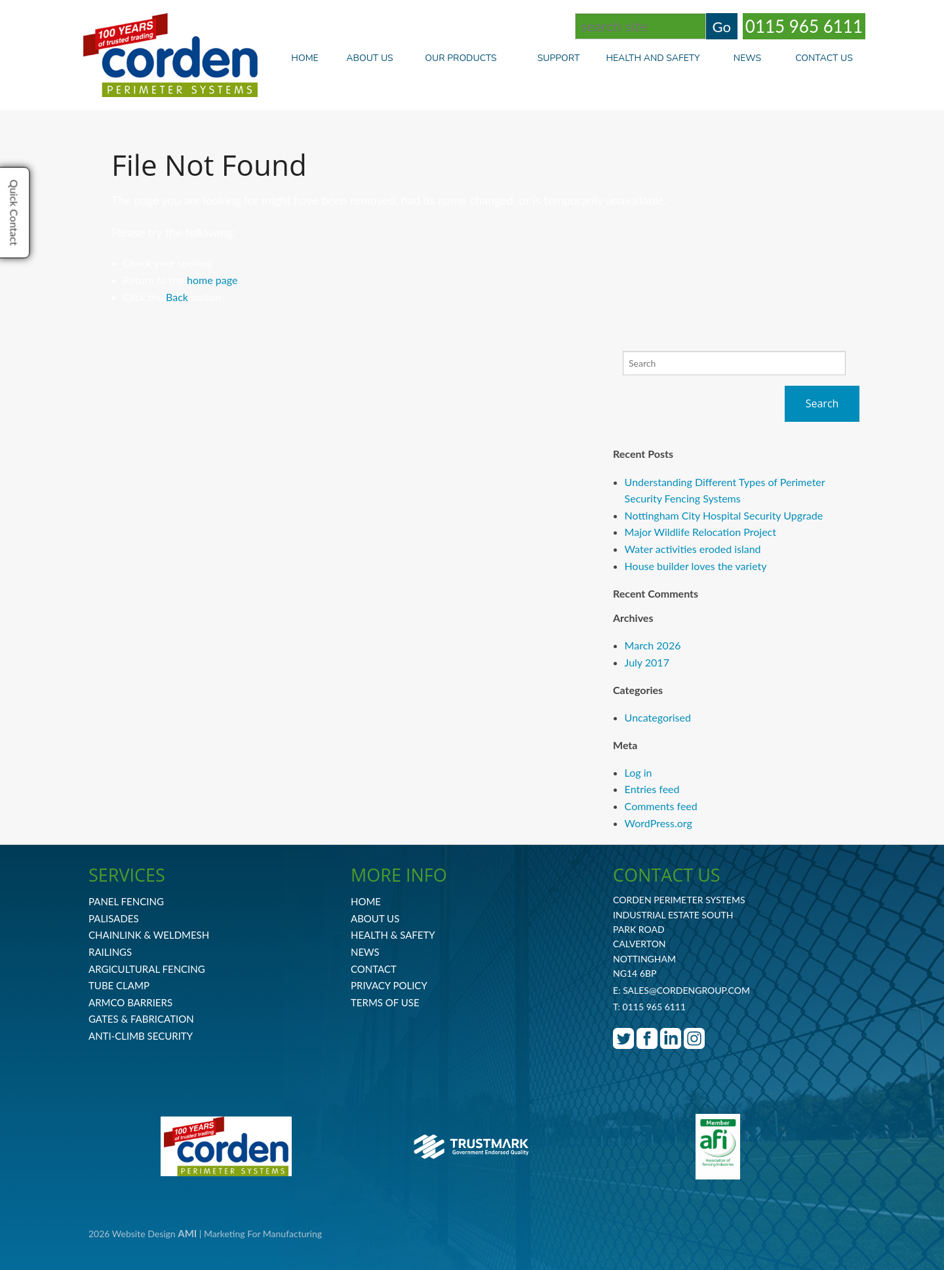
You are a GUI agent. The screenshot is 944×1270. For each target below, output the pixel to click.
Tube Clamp (118, 985)
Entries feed (652, 789)
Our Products (470, 58)
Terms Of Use (385, 1002)
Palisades (113, 918)
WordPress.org (658, 823)
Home (305, 58)
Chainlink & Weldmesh (148, 935)
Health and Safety (652, 58)
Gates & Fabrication (141, 1019)
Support (559, 58)
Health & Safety (393, 935)
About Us (369, 58)
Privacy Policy (389, 985)
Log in (638, 772)
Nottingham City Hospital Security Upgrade (724, 515)
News (747, 58)
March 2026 (653, 645)
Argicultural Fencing (146, 969)
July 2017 (647, 662)
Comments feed (661, 806)
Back (177, 297)
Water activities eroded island (693, 549)
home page (212, 280)
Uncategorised (658, 717)
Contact (374, 969)
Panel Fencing (126, 901)
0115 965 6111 (804, 26)
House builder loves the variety (696, 566)
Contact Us (824, 58)
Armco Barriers (130, 1002)
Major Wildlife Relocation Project (700, 531)
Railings (110, 952)
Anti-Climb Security (140, 1036)
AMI (187, 1233)
